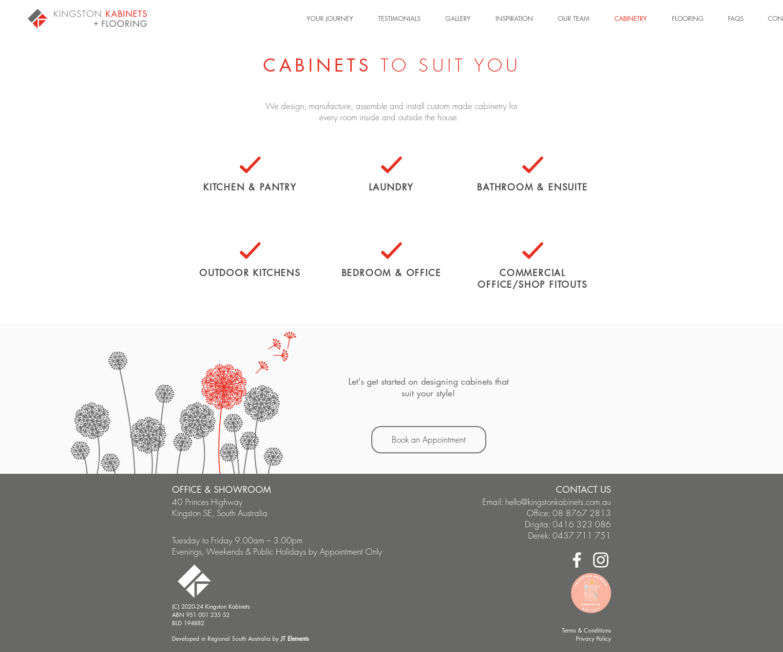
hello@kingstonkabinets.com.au (558, 501)
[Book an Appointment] (428, 439)
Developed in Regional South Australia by (240, 638)
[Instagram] (601, 560)
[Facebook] (577, 560)
